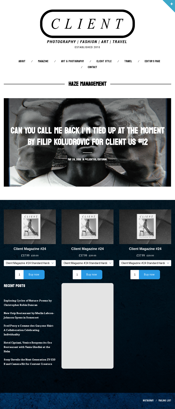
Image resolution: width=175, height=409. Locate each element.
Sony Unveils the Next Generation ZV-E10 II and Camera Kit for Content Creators (28, 364)
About (22, 61)
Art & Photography (72, 61)
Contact (92, 67)
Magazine (43, 61)
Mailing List (164, 401)
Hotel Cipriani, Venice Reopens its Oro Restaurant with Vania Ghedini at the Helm (28, 347)
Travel (128, 61)
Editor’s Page (152, 61)
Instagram (148, 401)
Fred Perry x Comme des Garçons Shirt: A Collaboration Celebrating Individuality (29, 330)
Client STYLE (104, 61)
